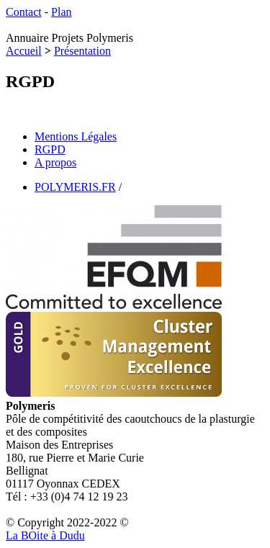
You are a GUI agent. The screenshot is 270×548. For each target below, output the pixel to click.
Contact (24, 12)
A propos (55, 162)
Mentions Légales (76, 136)
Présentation (82, 51)
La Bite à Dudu (45, 535)
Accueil (24, 51)
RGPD (50, 149)
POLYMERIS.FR (75, 187)
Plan (61, 12)
